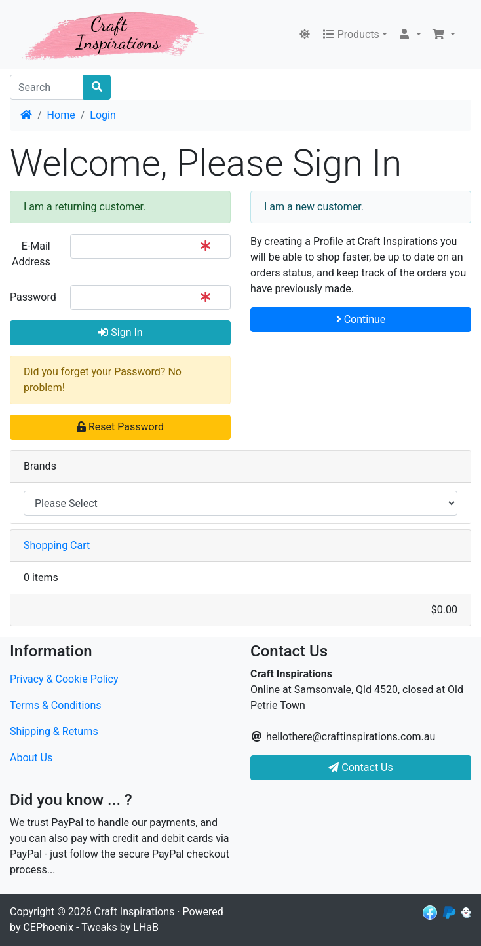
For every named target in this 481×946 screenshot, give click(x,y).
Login (102, 115)
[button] (410, 35)
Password (33, 297)
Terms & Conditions (56, 705)
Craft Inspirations (134, 911)
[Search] (47, 87)
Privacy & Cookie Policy (64, 679)
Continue (361, 319)
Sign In (120, 332)
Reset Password (120, 427)
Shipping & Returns (54, 731)
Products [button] (350, 34)
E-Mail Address (31, 254)
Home (61, 115)
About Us (31, 757)
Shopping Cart (57, 545)
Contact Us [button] (360, 767)
